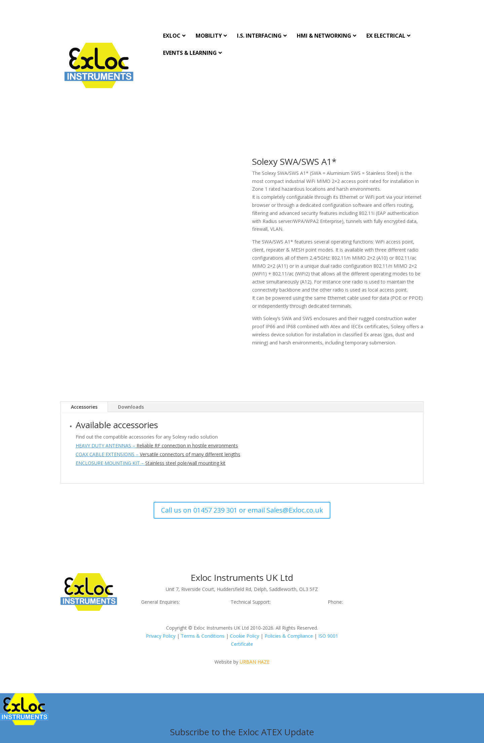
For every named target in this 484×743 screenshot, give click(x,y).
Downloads (131, 407)
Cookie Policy (244, 636)
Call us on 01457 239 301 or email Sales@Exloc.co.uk (242, 510)
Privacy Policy (160, 636)
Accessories (84, 407)
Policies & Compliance (289, 636)
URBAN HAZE (255, 662)
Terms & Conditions (203, 636)
